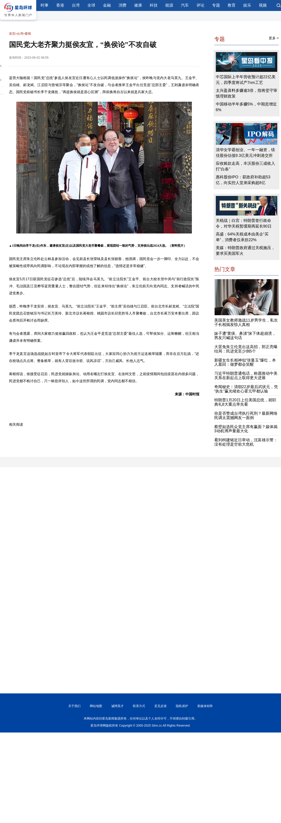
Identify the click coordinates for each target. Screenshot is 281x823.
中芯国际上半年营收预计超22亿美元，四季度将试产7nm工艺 (246, 80)
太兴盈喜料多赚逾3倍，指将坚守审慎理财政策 (246, 93)
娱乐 (247, 5)
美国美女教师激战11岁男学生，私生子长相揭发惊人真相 (246, 322)
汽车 (185, 5)
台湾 (76, 5)
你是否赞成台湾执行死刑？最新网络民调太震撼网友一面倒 (245, 415)
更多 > (274, 38)
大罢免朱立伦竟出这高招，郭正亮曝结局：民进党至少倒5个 (245, 349)
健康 (138, 5)
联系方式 (139, 706)
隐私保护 (182, 706)
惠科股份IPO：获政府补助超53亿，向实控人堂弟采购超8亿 (243, 180)
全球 (91, 5)
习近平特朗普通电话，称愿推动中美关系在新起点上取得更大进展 (245, 375)
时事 (45, 5)
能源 (169, 5)
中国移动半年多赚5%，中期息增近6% (246, 107)
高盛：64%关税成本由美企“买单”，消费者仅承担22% (242, 237)
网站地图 (96, 706)
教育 (232, 5)
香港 (60, 5)
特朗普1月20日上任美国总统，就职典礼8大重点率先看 (245, 402)
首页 (12, 33)
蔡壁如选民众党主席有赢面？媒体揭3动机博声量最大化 (245, 429)
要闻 (28, 33)
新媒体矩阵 (205, 706)
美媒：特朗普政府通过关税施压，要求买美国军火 (245, 251)
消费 (122, 5)
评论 (200, 5)
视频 (263, 5)
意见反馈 (160, 706)
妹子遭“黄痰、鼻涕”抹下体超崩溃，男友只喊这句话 (245, 335)
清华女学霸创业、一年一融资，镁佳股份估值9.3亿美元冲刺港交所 (245, 153)
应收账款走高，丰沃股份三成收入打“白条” (245, 166)
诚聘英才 (117, 706)
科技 (154, 5)
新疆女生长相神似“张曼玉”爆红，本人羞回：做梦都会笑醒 (245, 362)
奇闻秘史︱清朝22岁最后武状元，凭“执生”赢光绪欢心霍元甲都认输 (246, 389)
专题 (216, 5)
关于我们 (74, 706)
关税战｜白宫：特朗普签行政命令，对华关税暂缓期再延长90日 (244, 223)
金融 (107, 5)
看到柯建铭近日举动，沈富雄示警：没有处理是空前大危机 (245, 442)
